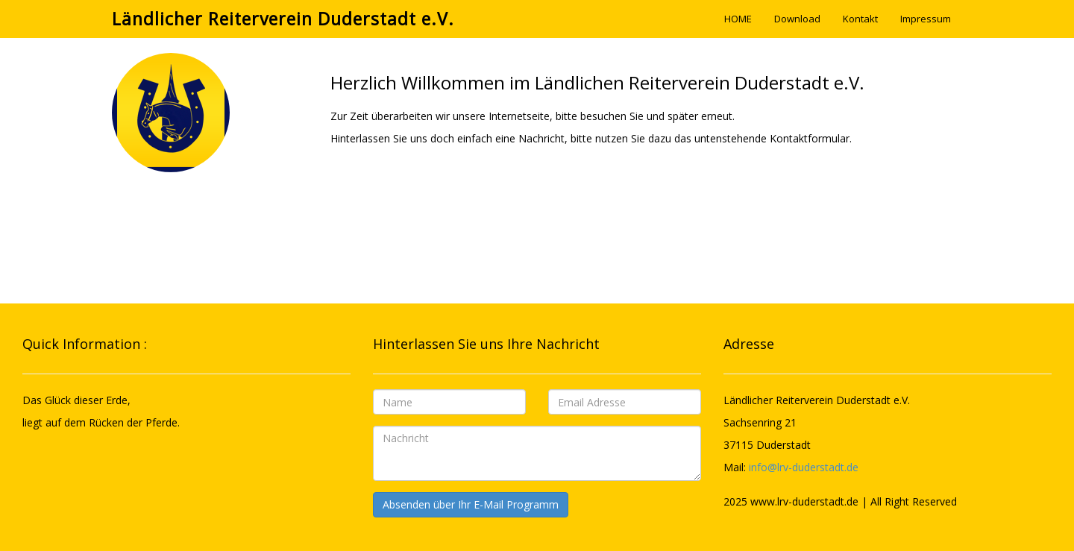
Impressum (925, 18)
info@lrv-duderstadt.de (803, 467)
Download (797, 18)
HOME (738, 18)
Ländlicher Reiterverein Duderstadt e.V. (283, 19)
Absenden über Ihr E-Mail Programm (471, 504)
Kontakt (860, 18)
